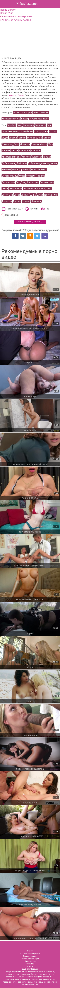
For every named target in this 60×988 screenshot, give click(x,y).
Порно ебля (6, 13)
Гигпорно (30, 966)
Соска (17, 195)
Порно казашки (40, 112)
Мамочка (6, 169)
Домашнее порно (30, 956)
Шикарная (36, 201)
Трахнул (17, 201)
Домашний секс (39, 144)
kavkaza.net (28, 4)
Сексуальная (15, 188)
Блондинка (28, 125)
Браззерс (26, 118)
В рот (45, 131)
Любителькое (8, 163)
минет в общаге (16, 95)
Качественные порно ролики (16, 16)
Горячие (47, 138)
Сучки (40, 195)
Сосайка (30, 964)
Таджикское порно (22, 112)
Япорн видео (30, 961)
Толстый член (51, 195)
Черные (26, 201)
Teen (19, 125)
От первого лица (10, 176)
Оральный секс (39, 169)
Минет (15, 169)
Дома (16, 144)
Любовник (21, 163)
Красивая (36, 150)
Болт (49, 125)
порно (30, 951)
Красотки (37, 157)
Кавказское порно (11, 118)
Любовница (34, 163)
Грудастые (7, 144)
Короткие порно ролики (30, 954)
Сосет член (7, 195)
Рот (18, 182)
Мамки (53, 163)
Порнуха (41, 176)
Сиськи (41, 188)
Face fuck (11, 125)
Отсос (22, 176)
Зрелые (14, 150)
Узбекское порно (40, 118)
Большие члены (10, 131)
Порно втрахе (7, 9)
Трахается (7, 201)
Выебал (13, 138)
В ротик (53, 131)
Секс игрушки (47, 182)
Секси (5, 188)
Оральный (25, 169)
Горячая (22, 138)
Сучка (33, 195)
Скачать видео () (29, 221)
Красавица (24, 150)
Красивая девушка (11, 157)
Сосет (48, 188)
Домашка (25, 144)
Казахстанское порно (30, 959)
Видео (5, 138)
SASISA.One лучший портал (15, 20)
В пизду (38, 131)
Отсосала (31, 176)
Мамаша (45, 163)
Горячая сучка (34, 138)
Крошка (47, 157)
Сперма (25, 195)
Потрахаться (8, 182)
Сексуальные (29, 188)
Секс (23, 182)
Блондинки (40, 125)
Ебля (50, 144)
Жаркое (6, 150)
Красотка (26, 157)
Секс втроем (32, 182)
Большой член (26, 131)
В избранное (11, 215)
